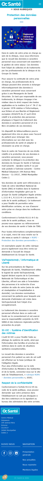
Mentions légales (30, 470)
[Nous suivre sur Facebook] (4, 453)
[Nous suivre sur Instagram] (10, 453)
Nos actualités (29, 460)
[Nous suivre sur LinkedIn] (16, 453)
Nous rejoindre (29, 465)
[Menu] (40, 4)
